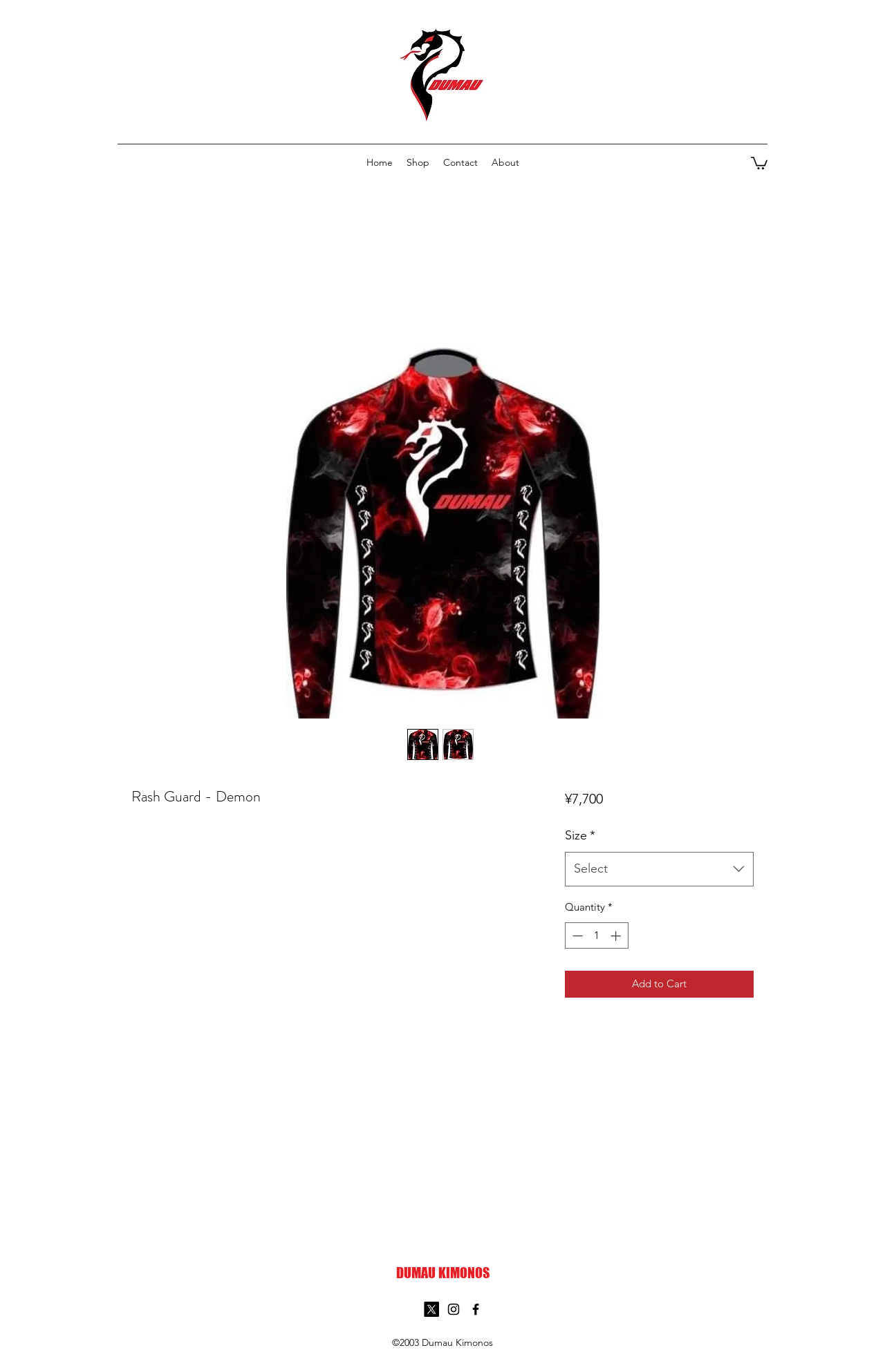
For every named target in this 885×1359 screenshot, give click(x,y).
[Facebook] (475, 1309)
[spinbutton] (596, 936)
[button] (759, 162)
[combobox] (659, 869)
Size (580, 835)
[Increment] (617, 936)
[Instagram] (453, 1309)
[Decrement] (576, 936)
